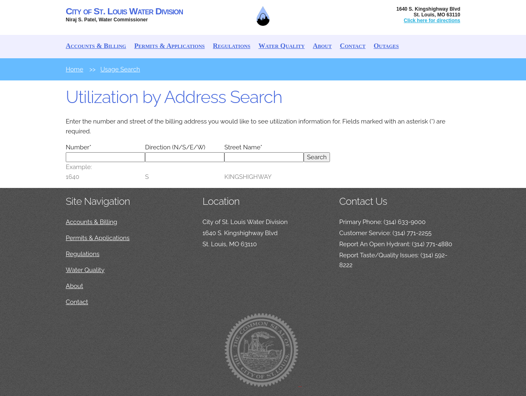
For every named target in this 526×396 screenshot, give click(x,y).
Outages (386, 46)
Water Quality (281, 46)
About (322, 46)
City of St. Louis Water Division (124, 11)
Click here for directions (432, 20)
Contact (352, 46)
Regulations (231, 46)
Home (74, 69)
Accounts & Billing (96, 46)
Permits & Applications (169, 46)
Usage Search (120, 69)
